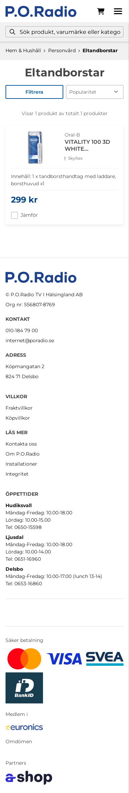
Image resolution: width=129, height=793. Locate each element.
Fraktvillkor (19, 408)
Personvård (62, 50)
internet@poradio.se (30, 340)
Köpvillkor (18, 418)
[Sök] (64, 31)
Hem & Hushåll (23, 50)
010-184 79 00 (22, 330)
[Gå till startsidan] (41, 11)
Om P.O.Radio (23, 454)
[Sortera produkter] (95, 92)
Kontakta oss (21, 444)
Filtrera (34, 92)
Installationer (21, 464)
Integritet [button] (17, 474)
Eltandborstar (100, 50)
